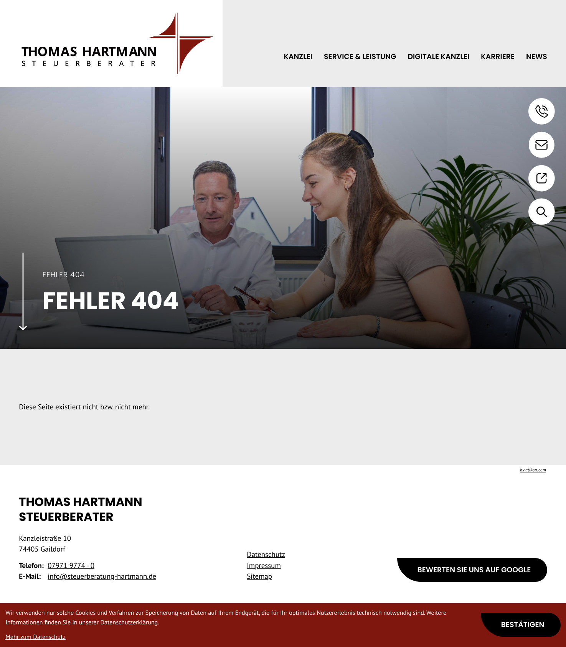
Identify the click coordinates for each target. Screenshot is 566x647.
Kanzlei (298, 56)
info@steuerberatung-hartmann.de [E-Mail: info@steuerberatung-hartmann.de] (102, 576)
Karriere (498, 56)
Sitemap (259, 576)
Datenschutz (266, 554)
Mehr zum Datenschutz (35, 637)
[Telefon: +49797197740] (71, 565)
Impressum (264, 565)
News (536, 56)
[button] (541, 111)
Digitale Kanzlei (438, 56)
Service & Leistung (360, 56)
